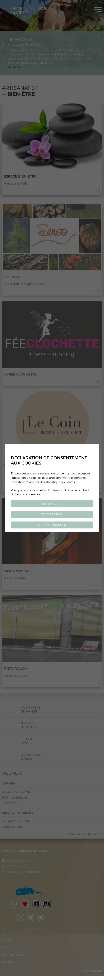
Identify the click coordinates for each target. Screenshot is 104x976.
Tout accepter (52, 503)
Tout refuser (52, 514)
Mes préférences (52, 525)
